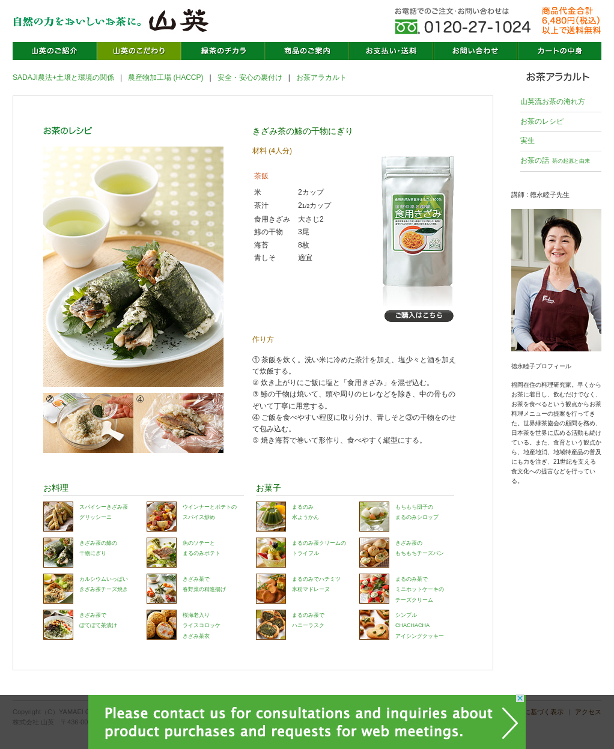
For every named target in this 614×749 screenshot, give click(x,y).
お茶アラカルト (321, 77)
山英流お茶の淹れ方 (552, 101)
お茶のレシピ (542, 121)
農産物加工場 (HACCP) (165, 77)
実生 (527, 140)
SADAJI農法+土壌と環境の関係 (63, 77)
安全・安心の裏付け (249, 77)
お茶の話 (555, 160)
